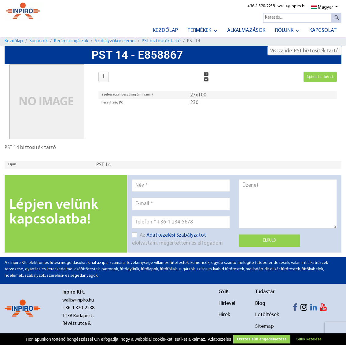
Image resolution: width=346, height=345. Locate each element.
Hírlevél (227, 303)
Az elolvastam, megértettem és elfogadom (177, 239)
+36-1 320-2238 (261, 6)
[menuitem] (165, 30)
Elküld (269, 240)
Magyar (322, 7)
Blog (260, 303)
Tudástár (265, 291)
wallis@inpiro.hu (292, 6)
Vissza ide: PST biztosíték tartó (304, 51)
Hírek (224, 314)
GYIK (224, 291)
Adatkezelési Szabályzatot (176, 235)
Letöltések (267, 314)
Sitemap (264, 326)
